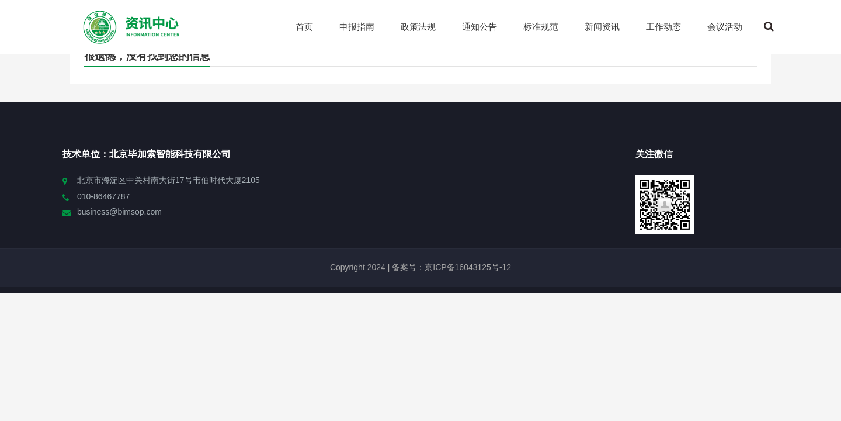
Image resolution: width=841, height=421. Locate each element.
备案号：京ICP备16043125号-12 (450, 267)
